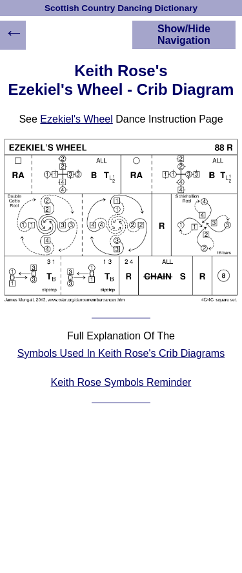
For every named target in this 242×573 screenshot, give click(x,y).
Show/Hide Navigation (183, 34)
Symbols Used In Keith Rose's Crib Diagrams (121, 353)
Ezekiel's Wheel (76, 119)
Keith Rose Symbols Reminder (121, 382)
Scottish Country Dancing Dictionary (121, 8)
